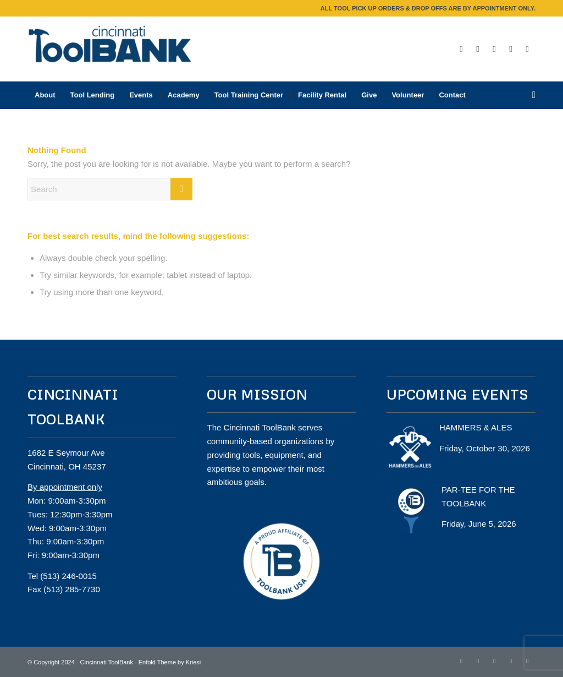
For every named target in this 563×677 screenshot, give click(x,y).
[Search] (530, 95)
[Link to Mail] (527, 49)
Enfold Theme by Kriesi (170, 662)
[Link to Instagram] (494, 49)
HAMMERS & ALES (475, 427)
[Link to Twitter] (478, 49)
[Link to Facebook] (461, 49)
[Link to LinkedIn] (511, 49)
